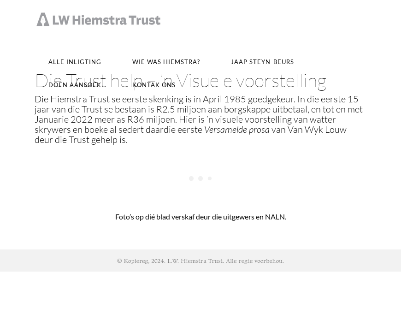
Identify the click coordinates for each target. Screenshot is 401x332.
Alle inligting (74, 61)
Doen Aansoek (74, 85)
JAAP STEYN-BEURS (262, 61)
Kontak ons (154, 85)
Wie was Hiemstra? (166, 61)
